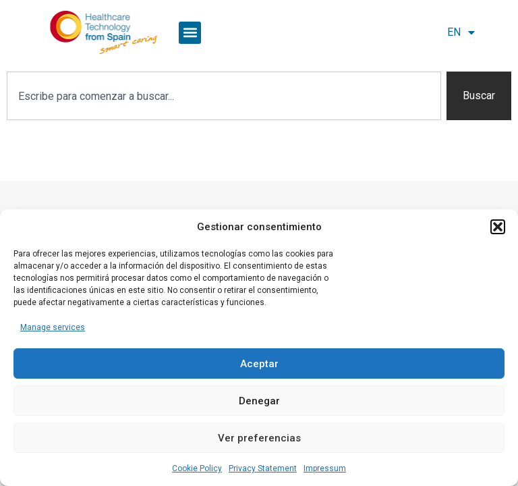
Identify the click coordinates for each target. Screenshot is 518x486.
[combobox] (224, 96)
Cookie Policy (197, 468)
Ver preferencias (259, 438)
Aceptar (259, 364)
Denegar (259, 401)
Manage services (52, 327)
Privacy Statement (263, 468)
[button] (498, 227)
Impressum (325, 468)
